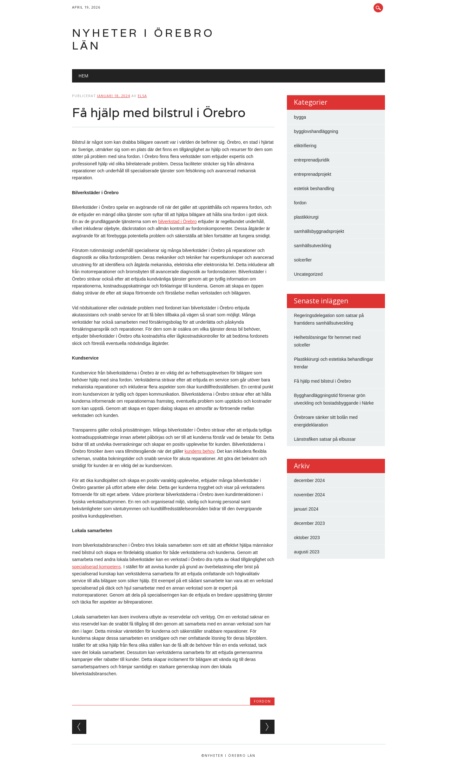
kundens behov (200, 451)
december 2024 (309, 480)
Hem (83, 76)
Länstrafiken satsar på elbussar (325, 439)
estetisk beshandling (314, 188)
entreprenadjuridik (311, 159)
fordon (262, 701)
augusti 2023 (306, 551)
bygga (300, 117)
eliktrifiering (305, 145)
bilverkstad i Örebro (177, 221)
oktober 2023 (307, 537)
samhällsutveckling (312, 245)
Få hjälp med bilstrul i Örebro (322, 381)
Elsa (142, 95)
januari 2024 (306, 509)
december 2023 (309, 523)
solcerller (303, 259)
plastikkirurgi (306, 217)
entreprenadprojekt (312, 174)
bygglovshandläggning (316, 131)
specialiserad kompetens (96, 566)
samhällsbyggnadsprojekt (319, 231)
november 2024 (309, 494)
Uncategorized (308, 274)
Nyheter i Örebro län (143, 39)
